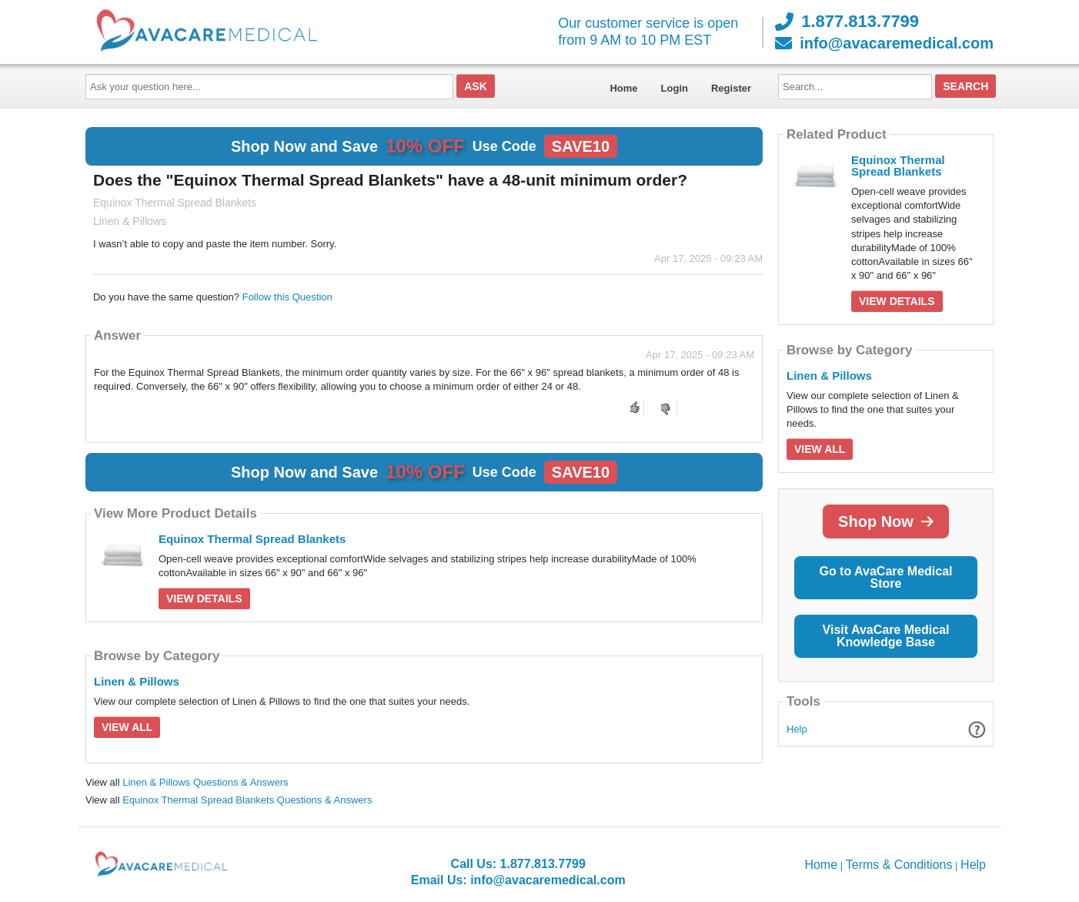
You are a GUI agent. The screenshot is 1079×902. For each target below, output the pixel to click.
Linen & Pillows (136, 681)
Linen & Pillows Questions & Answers (205, 782)
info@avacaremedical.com (884, 43)
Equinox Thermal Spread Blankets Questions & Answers (247, 800)
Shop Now (886, 521)
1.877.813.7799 (847, 21)
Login (674, 88)
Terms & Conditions (899, 864)
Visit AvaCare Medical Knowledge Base (886, 636)
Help (797, 729)
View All (127, 727)
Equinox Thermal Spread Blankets (252, 538)
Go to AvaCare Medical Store (885, 577)
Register (731, 88)
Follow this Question (287, 297)
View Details (204, 598)
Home (623, 88)
